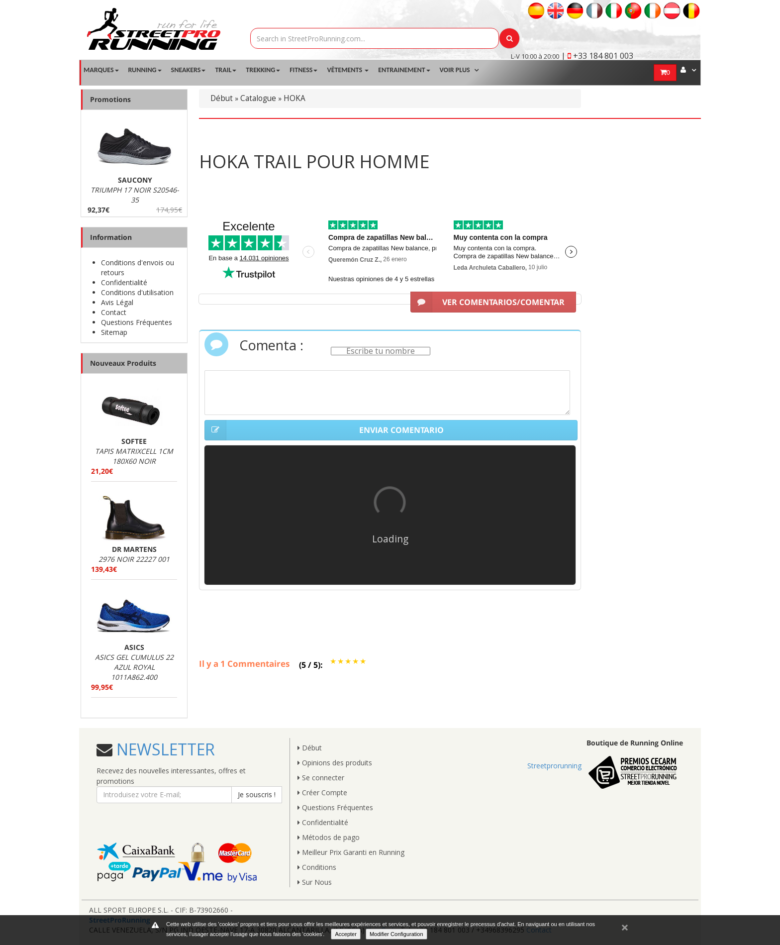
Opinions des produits (334, 762)
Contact (113, 312)
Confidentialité (124, 282)
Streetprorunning (554, 765)
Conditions (316, 867)
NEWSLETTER (163, 749)
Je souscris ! (257, 794)
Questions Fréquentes (136, 322)
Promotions (110, 99)
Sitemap (114, 332)
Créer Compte (322, 792)
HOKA (294, 98)
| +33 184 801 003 (597, 55)
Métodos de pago (328, 837)
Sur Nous (314, 882)
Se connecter (320, 777)
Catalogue (258, 98)
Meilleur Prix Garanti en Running (350, 852)
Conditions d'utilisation (137, 292)
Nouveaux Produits (123, 363)
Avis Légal (117, 302)
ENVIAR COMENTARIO (324, 430)
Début (221, 98)
